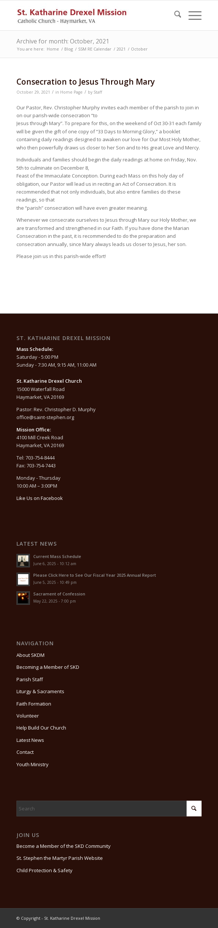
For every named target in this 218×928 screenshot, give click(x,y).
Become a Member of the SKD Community (63, 846)
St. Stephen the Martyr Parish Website (59, 858)
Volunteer (27, 715)
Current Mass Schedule (57, 556)
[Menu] (191, 15)
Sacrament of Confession (59, 594)
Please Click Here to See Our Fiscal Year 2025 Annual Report (94, 575)
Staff (97, 92)
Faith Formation (33, 703)
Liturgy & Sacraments (40, 691)
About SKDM (30, 655)
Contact (25, 752)
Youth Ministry (32, 764)
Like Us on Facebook (39, 498)
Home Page (71, 92)
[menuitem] (174, 15)
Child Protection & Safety (44, 870)
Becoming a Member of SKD (47, 667)
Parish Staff (29, 679)
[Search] (174, 15)
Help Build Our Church (41, 727)
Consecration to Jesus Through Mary (85, 81)
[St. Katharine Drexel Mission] (90, 15)
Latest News (30, 740)
